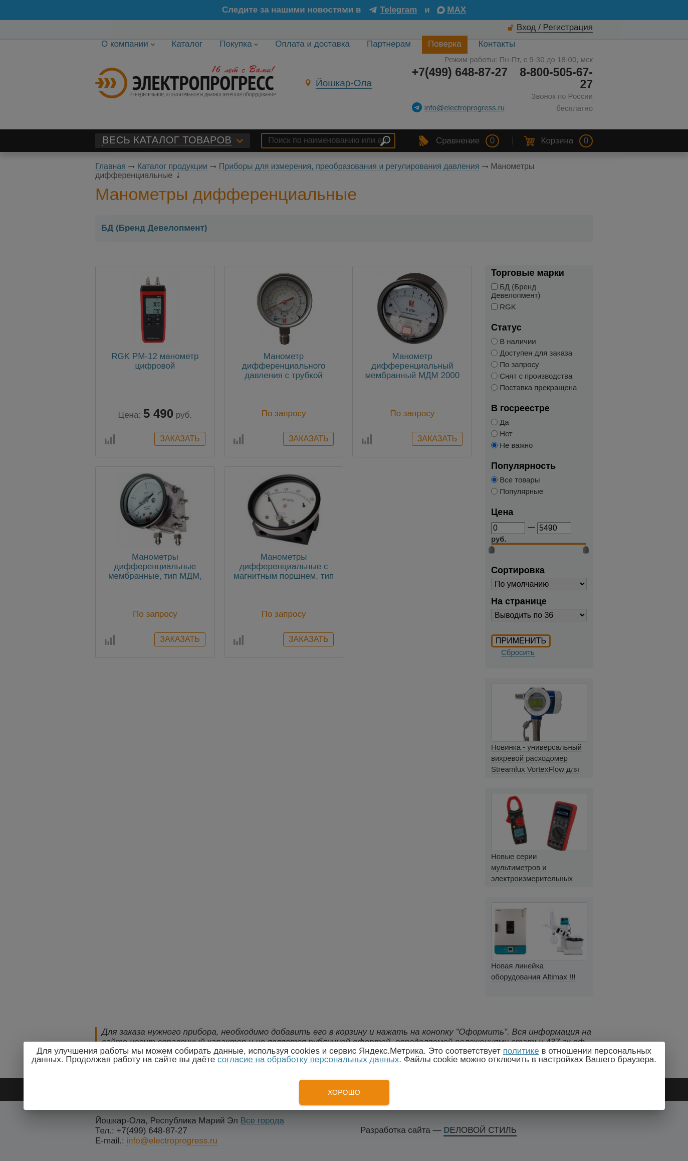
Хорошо (344, 1092)
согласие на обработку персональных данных (308, 1059)
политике (521, 1051)
